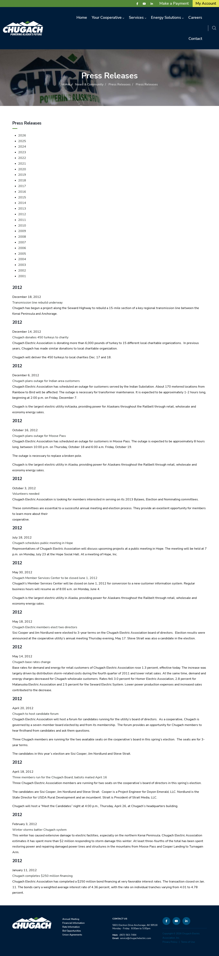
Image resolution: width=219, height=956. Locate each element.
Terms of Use (188, 941)
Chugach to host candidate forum (35, 714)
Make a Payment (174, 3)
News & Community (89, 84)
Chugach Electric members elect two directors (44, 627)
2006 (22, 248)
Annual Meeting (70, 919)
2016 (22, 192)
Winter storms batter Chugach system (39, 830)
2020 (22, 169)
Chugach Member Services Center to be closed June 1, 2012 (54, 578)
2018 (22, 180)
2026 (22, 135)
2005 (22, 254)
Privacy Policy (169, 941)
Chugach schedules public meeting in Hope (42, 543)
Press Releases (120, 84)
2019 (22, 175)
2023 (22, 152)
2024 (22, 146)
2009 (22, 231)
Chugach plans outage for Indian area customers (46, 381)
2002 (22, 270)
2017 (22, 186)
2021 (22, 163)
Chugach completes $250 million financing (42, 876)
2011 (22, 220)
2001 (22, 276)
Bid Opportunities (71, 930)
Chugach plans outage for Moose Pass (39, 436)
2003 (22, 265)
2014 (22, 203)
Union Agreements (72, 934)
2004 (22, 259)
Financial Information (73, 923)
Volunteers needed (25, 494)
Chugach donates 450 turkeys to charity (40, 337)
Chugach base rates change (31, 662)
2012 (22, 214)
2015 (22, 197)
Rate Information (71, 926)
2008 (22, 237)
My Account (206, 3)
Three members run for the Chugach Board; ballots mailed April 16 (59, 777)
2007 (22, 242)
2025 (22, 141)
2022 (22, 158)
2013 (22, 208)
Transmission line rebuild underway (37, 302)
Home (65, 84)
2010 (22, 225)
